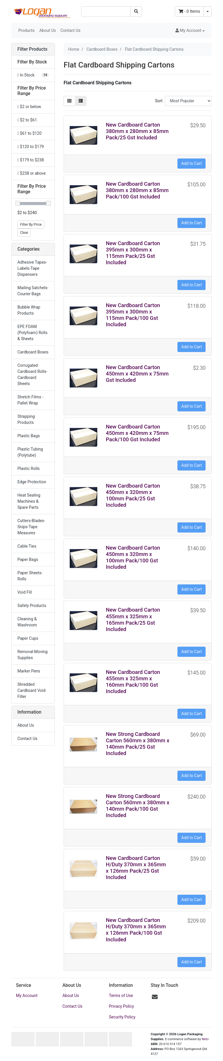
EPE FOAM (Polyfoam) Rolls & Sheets (32, 332)
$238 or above (31, 173)
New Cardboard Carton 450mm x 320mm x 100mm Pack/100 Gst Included (133, 557)
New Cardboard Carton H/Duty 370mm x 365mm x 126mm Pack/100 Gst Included (136, 929)
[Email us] (155, 996)
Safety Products (31, 605)
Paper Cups (27, 638)
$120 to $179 (30, 146)
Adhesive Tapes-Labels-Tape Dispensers (32, 268)
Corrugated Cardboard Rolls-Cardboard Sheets (32, 374)
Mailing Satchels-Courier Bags (32, 290)
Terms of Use (121, 995)
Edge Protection (31, 482)
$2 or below (29, 106)
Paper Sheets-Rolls (29, 575)
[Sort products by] (188, 101)
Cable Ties (26, 546)
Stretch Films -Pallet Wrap (30, 400)
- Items (189, 11)
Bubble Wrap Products (28, 310)
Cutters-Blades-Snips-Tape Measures (31, 526)
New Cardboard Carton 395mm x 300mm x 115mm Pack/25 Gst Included (133, 252)
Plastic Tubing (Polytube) (30, 452)
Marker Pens (28, 671)
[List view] (81, 101)
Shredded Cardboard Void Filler (31, 690)
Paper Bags (27, 559)
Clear (24, 233)
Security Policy (122, 1017)
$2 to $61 (27, 120)
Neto (205, 1039)
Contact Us (70, 30)
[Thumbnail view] (69, 101)
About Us (47, 30)
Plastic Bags (28, 435)
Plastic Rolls (28, 468)
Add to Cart (191, 163)
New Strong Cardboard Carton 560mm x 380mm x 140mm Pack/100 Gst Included (138, 805)
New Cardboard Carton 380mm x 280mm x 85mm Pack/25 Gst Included (137, 131)
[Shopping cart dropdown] (208, 11)
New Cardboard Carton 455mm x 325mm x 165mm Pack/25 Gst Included (133, 619)
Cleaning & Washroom (27, 622)
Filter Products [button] (32, 49)
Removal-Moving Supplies (32, 654)
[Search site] (136, 11)
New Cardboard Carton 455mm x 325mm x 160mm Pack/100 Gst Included (133, 681)
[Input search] (106, 11)
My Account (26, 995)
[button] (190, 30)
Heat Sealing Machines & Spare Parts (28, 501)
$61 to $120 (29, 133)
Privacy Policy (121, 1006)
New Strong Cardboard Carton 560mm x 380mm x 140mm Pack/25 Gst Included (138, 743)
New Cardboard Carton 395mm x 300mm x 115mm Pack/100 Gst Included (133, 314)
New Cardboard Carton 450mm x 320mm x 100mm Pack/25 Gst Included (133, 495)
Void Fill (24, 592)
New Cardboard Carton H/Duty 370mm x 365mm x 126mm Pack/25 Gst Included (136, 867)
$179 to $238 (30, 160)
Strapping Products (26, 419)
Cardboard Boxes (32, 352)
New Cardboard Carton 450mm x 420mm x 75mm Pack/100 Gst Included (137, 433)
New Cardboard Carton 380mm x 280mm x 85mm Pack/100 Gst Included (137, 190)
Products (26, 30)
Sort (159, 101)
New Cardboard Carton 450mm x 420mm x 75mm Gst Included (137, 373)
